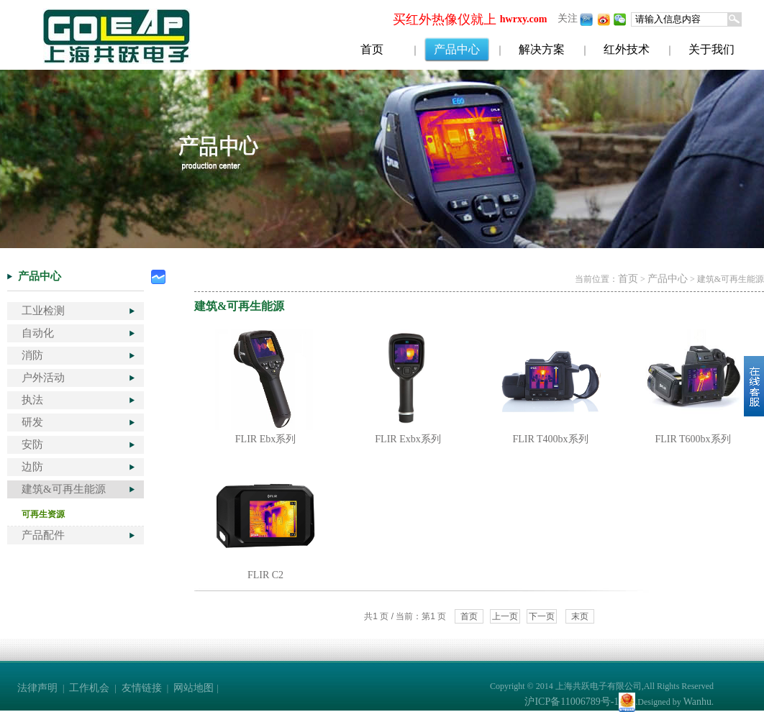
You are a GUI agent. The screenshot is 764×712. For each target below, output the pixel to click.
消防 (32, 355)
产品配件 (43, 535)
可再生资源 (43, 514)
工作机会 (89, 688)
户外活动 (43, 377)
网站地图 (193, 688)
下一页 (542, 616)
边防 (32, 467)
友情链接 (142, 688)
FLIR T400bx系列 (550, 439)
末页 (579, 616)
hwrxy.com (523, 19)
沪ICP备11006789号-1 (571, 701)
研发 (32, 422)
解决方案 (542, 49)
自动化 (38, 333)
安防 (32, 444)
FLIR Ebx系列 (265, 439)
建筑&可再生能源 (64, 489)
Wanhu (697, 701)
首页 (371, 49)
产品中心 (457, 49)
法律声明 (37, 688)
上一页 (505, 616)
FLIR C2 (265, 575)
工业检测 (43, 310)
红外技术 (627, 49)
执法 (32, 400)
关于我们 (711, 49)
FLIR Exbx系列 (407, 439)
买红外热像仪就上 (444, 19)
